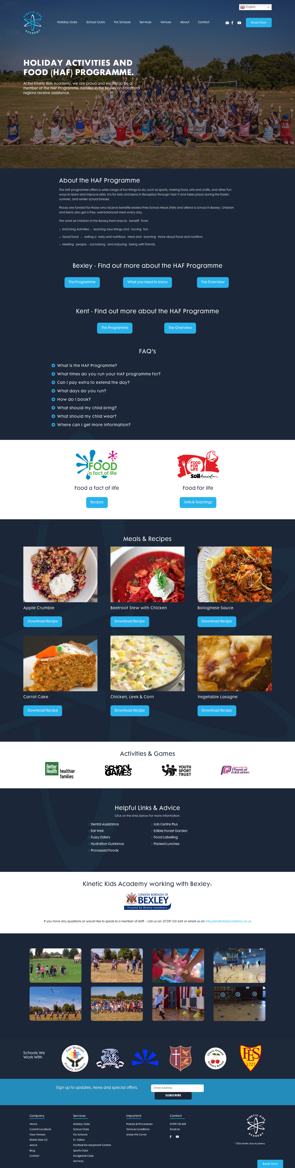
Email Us (175, 1123)
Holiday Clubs (67, 22)
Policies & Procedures (139, 1118)
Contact (203, 22)
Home (33, 1118)
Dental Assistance (105, 825)
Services (145, 22)
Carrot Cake (35, 698)
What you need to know (147, 282)
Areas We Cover (136, 1128)
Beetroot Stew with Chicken (138, 609)
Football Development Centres (92, 1139)
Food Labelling (166, 838)
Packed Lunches (166, 845)
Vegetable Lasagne (218, 698)
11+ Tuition (79, 1134)
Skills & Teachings (198, 503)
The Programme (82, 282)
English (247, 7)
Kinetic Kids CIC (39, 1134)
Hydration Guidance (107, 845)
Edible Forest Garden (170, 832)
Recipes (96, 503)
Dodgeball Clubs (83, 1149)
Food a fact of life (97, 489)
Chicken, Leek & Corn (132, 698)
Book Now (270, 1164)
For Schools (122, 22)
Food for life (198, 489)
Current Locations (40, 1123)
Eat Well (97, 832)
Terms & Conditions (138, 1123)
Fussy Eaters (100, 838)
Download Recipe (43, 622)
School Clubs (95, 22)
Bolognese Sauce (215, 609)
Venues (165, 22)
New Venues (37, 1128)
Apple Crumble (38, 609)
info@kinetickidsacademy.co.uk (228, 922)
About (184, 22)
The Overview (213, 282)
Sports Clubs (80, 1144)
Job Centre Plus (166, 825)
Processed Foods (105, 851)
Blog (32, 1144)
